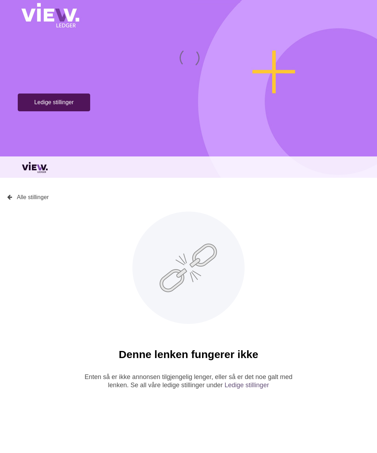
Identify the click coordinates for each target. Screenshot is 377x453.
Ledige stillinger (53, 102)
